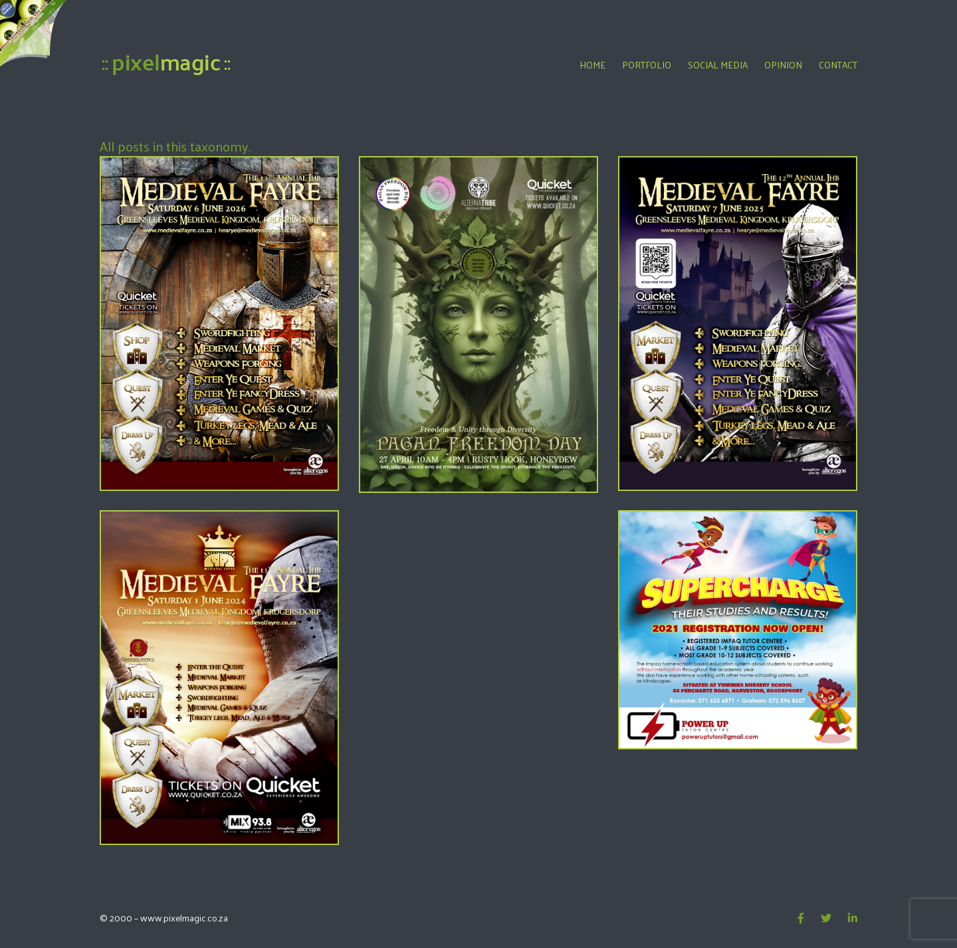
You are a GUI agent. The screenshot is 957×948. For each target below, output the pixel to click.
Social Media (718, 64)
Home (592, 64)
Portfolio (646, 64)
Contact (838, 64)
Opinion (783, 64)
